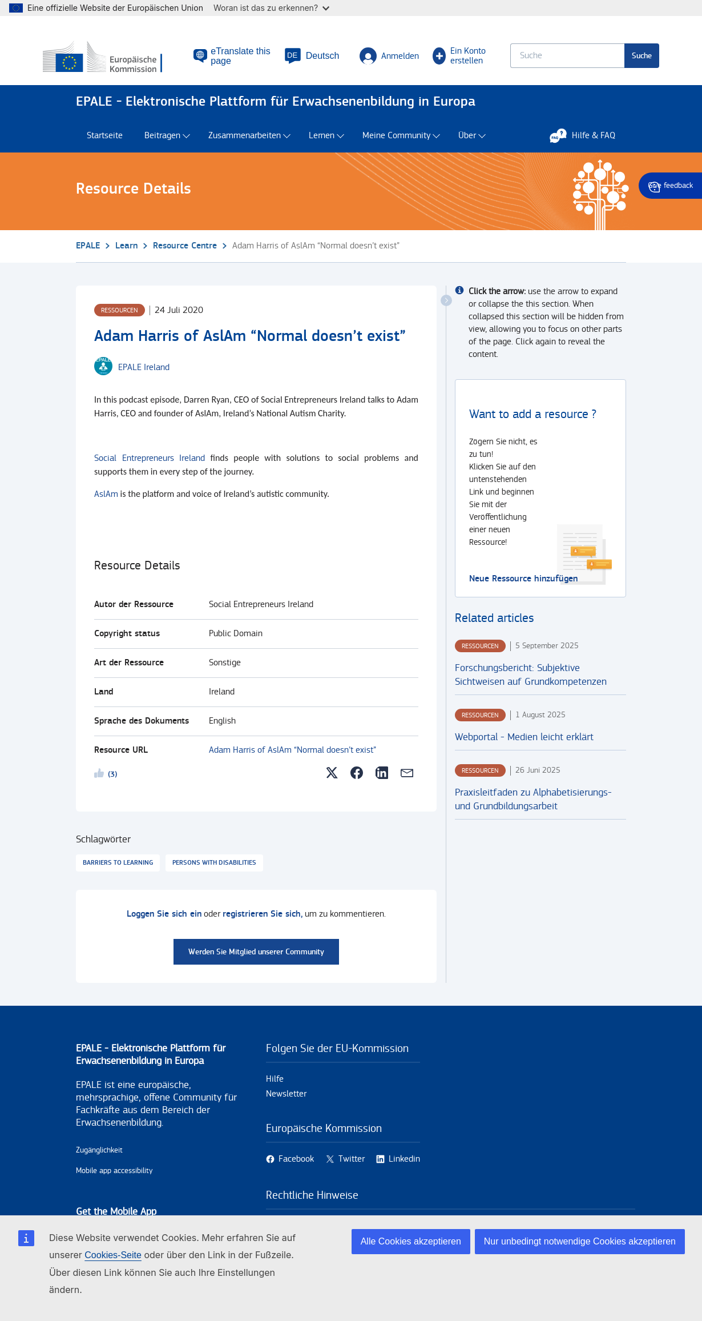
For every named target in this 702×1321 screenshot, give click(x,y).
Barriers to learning (118, 874)
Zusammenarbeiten (244, 147)
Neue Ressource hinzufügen (523, 590)
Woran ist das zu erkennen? (271, 8)
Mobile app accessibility (114, 1182)
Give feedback (670, 185)
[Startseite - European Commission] (134, 62)
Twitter (351, 1170)
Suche (609, 60)
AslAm (106, 505)
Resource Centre (185, 257)
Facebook (296, 1170)
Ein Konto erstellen (441, 60)
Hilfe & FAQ (588, 147)
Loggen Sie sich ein (164, 925)
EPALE (88, 257)
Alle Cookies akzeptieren (411, 1241)
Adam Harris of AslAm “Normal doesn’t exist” (292, 761)
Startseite (105, 147)
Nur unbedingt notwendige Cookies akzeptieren (580, 1241)
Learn (126, 257)
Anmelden (372, 60)
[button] (294, 60)
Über (467, 147)
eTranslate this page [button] (232, 60)
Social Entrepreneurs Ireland (149, 469)
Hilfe (275, 1090)
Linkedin (404, 1170)
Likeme (101, 786)
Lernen (321, 147)
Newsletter (286, 1105)
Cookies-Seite (113, 1255)
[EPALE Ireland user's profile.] (143, 379)
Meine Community (396, 147)
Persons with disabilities (214, 874)
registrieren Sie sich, (262, 925)
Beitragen (162, 147)
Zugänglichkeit (99, 1161)
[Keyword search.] (534, 60)
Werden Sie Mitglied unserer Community (256, 963)
